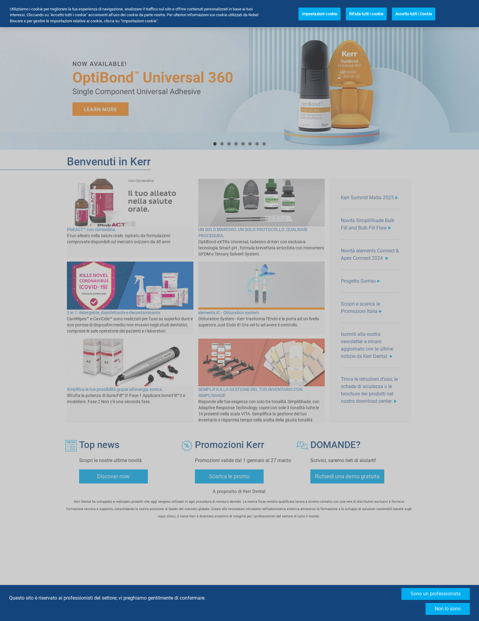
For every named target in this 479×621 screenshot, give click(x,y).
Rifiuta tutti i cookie (366, 12)
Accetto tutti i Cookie (413, 12)
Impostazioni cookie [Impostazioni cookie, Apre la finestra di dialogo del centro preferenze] (319, 12)
